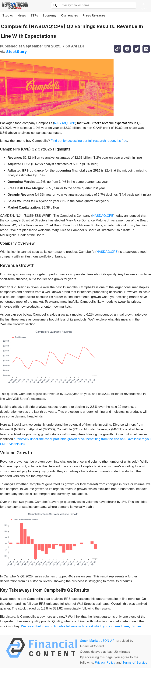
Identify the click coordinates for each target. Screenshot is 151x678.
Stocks (7, 15)
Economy (50, 15)
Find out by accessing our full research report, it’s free (89, 141)
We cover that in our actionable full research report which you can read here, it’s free (81, 626)
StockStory (16, 51)
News (21, 15)
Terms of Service (134, 662)
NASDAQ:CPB (64, 123)
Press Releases (94, 15)
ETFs (34, 15)
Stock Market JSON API (97, 641)
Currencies (69, 15)
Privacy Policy (105, 662)
